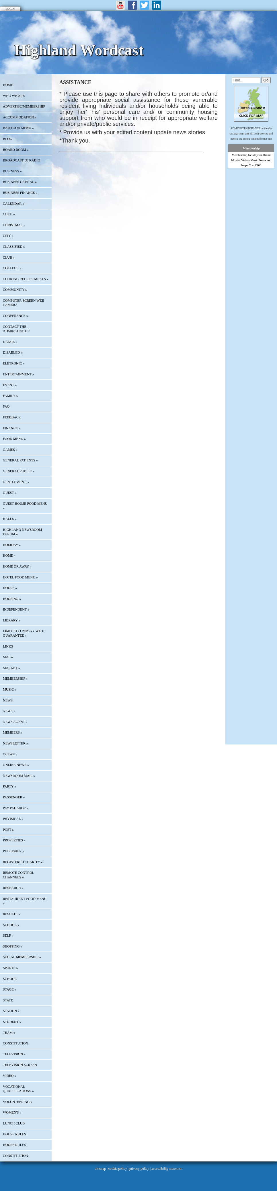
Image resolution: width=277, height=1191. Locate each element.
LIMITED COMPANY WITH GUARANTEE (23, 633)
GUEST (9, 493)
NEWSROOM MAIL (19, 776)
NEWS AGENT (15, 722)
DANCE (10, 342)
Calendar (13, 204)
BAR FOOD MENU (18, 128)
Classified (14, 247)
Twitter (144, 5)
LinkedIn (156, 5)
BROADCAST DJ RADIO (21, 160)
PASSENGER (14, 797)
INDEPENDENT (16, 609)
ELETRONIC (14, 363)
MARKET (11, 668)
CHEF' (9, 214)
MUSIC (9, 689)
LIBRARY (11, 620)
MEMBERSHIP (15, 679)
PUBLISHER (13, 851)
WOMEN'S (12, 1112)
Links (8, 646)
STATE (8, 1000)
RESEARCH (13, 888)
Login (10, 8)
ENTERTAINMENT (18, 374)
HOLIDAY (12, 545)
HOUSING (12, 599)
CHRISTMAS (14, 225)
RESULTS (11, 914)
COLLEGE (12, 268)
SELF (8, 935)
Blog (7, 139)
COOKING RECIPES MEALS (25, 279)
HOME (8, 85)
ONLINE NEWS (16, 765)
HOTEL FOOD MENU (20, 577)
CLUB (9, 258)
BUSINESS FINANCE (20, 193)
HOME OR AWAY (17, 566)
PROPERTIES (14, 840)
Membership (251, 148)
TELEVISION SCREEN (20, 1065)
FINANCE (11, 428)
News (8, 700)
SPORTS (10, 968)
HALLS (10, 519)
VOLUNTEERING (17, 1102)
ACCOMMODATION (19, 117)
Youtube (120, 5)
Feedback (12, 417)
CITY (8, 236)
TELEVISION (14, 1054)
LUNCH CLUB (14, 1123)
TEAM (9, 1033)
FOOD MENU (14, 439)
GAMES (10, 450)
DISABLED (12, 352)
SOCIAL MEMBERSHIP (22, 957)
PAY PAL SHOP (15, 808)
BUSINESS (12, 171)
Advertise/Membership (24, 106)
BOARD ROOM (16, 150)
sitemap (100, 1168)
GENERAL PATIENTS (20, 460)
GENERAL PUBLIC (18, 471)
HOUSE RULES (14, 1134)
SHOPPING (12, 946)
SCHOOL (11, 925)
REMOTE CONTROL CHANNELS (18, 875)
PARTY (9, 786)
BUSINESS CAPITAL (20, 182)
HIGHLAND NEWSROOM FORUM (22, 532)
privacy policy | (140, 1168)
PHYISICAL (13, 819)
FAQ (6, 406)
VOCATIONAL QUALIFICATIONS (18, 1089)
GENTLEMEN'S (16, 482)
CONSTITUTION (15, 1043)
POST (8, 830)
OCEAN (10, 754)
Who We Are (14, 96)
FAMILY (10, 396)
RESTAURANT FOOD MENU (24, 901)
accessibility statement (166, 1168)
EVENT (10, 385)
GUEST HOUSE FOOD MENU (25, 506)
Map (8, 657)
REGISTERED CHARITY (22, 862)
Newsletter (15, 743)
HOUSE (10, 588)
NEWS (9, 711)
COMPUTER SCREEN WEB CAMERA (23, 303)
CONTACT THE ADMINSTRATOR (16, 329)
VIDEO (9, 1076)
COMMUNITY (15, 290)
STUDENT (12, 1022)
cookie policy (117, 1168)
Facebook (132, 5)
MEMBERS (12, 732)
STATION (11, 1011)
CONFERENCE (15, 316)
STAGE (9, 989)
